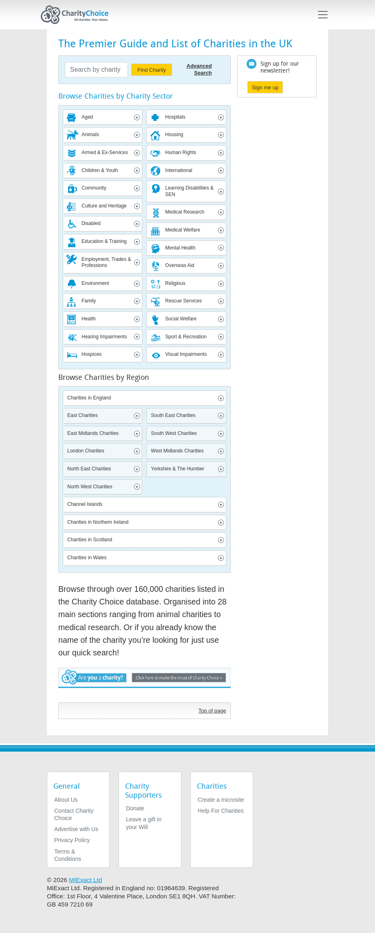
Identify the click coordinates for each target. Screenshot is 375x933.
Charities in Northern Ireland (97, 522)
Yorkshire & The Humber (177, 469)
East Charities (82, 415)
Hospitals (175, 117)
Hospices (91, 354)
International (178, 170)
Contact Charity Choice (73, 814)
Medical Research (184, 212)
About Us (66, 799)
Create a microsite (221, 799)
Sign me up (265, 87)
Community (94, 188)
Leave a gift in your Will (143, 823)
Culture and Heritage (104, 206)
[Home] (78, 14)
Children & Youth (100, 170)
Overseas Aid (179, 265)
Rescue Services (183, 301)
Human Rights (180, 152)
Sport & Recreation (185, 337)
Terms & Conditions (67, 855)
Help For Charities (221, 810)
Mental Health (180, 248)
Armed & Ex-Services (105, 152)
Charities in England (89, 398)
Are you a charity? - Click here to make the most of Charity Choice (144, 683)
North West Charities (89, 487)
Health (89, 319)
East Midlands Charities (93, 433)
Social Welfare (180, 319)
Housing (174, 134)
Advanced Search (199, 69)
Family (89, 301)
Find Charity (151, 70)
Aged (87, 117)
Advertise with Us (76, 829)
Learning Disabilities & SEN (189, 191)
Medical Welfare (182, 230)
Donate (135, 808)
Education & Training (104, 241)
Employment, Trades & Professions (106, 262)
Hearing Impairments (104, 337)
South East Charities (173, 415)
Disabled (91, 223)
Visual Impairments (186, 354)
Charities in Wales (86, 557)
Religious (175, 283)
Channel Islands (84, 504)
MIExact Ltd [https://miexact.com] (85, 879)
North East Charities (89, 469)
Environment (95, 283)
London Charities (85, 451)
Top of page (212, 711)
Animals (90, 134)
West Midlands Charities (177, 451)
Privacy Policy (72, 840)
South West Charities (174, 433)
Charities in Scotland (89, 540)
